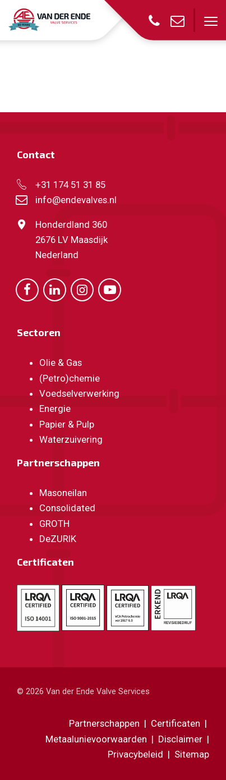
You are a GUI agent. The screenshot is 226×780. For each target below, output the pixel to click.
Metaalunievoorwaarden (96, 739)
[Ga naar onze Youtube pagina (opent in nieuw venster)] (109, 289)
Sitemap (191, 754)
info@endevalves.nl (76, 199)
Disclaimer (180, 739)
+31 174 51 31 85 (70, 184)
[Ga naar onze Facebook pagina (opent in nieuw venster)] (27, 289)
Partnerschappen (58, 462)
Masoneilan (63, 492)
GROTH (54, 523)
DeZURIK (57, 538)
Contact (36, 154)
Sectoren (39, 332)
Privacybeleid (136, 754)
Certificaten (45, 562)
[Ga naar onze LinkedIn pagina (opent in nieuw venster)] (54, 289)
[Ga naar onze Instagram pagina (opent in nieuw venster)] (82, 289)
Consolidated (67, 507)
